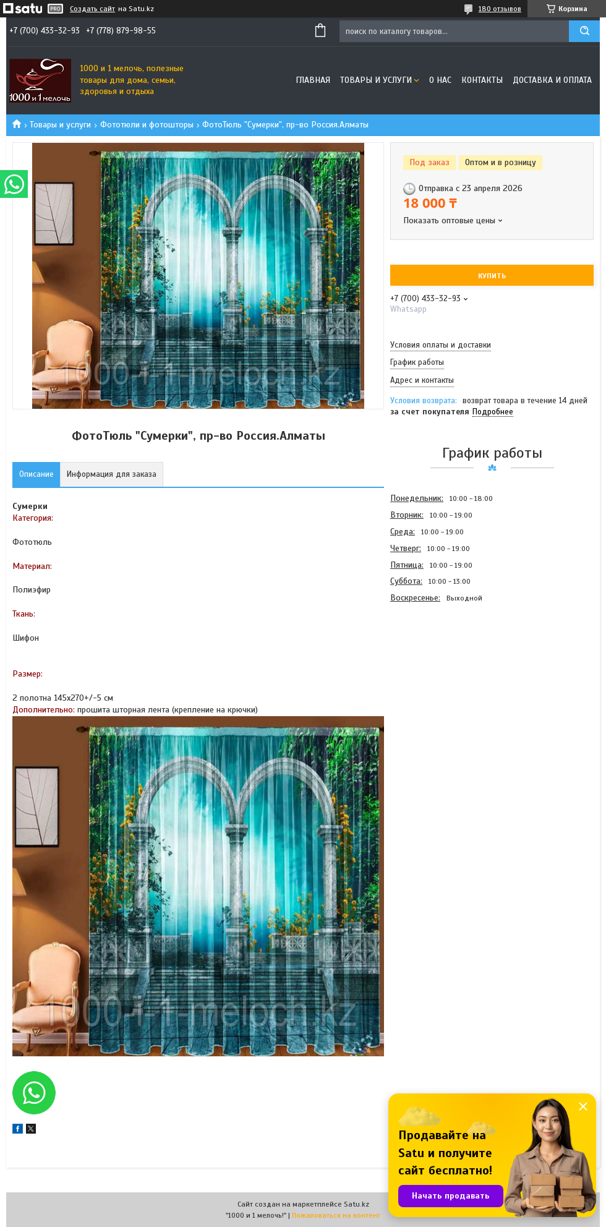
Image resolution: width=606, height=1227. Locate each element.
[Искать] (584, 31)
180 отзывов (500, 8)
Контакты (482, 80)
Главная (313, 80)
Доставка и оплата (552, 80)
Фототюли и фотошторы (147, 124)
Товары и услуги (376, 80)
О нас (440, 80)
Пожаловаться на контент (336, 1215)
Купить (492, 275)
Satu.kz (356, 1204)
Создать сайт (92, 8)
